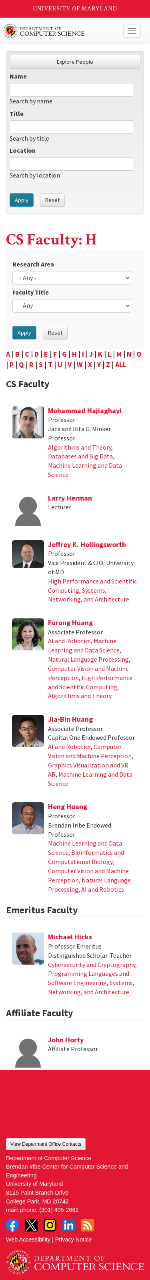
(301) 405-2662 (58, 1210)
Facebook (12, 1225)
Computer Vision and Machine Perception (90, 751)
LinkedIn (68, 1225)
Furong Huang (70, 622)
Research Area (33, 264)
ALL (120, 364)
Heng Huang (67, 806)
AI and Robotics (69, 641)
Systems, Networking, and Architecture (88, 595)
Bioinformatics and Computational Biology (86, 857)
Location (23, 150)
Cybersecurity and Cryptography (91, 965)
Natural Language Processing (88, 659)
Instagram (50, 1225)
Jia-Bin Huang (70, 719)
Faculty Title (30, 292)
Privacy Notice (73, 1239)
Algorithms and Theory (79, 447)
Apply (21, 200)
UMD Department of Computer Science (60, 31)
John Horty (66, 1039)
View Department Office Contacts (45, 1144)
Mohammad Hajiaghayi (85, 410)
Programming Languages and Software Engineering (88, 978)
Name (18, 76)
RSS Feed (87, 1225)
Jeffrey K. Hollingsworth (87, 544)
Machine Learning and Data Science (84, 645)
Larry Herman (70, 498)
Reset (52, 200)
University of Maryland (75, 9)
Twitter (31, 1225)
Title (17, 113)
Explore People (75, 61)
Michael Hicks (70, 936)
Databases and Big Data (80, 456)
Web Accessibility (28, 1239)
